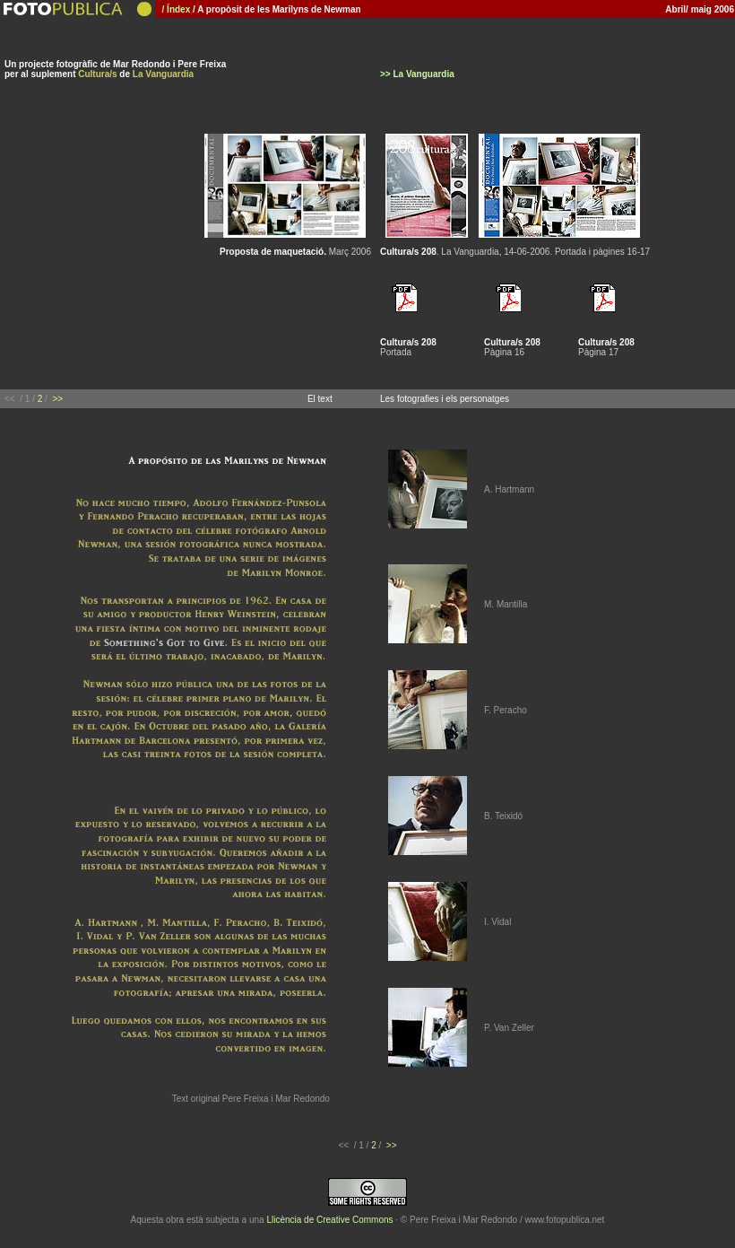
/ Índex (173, 9)
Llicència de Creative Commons (329, 1220)
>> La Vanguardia (417, 74)
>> (57, 399)
